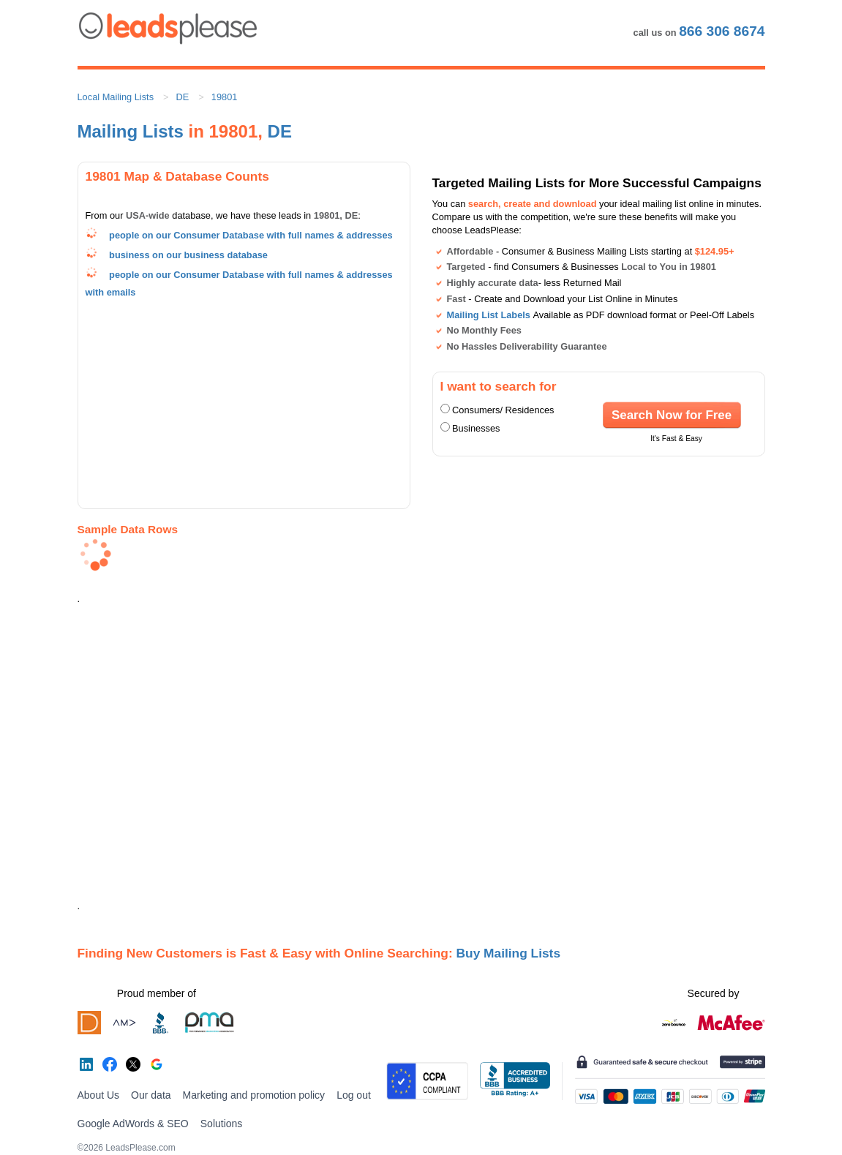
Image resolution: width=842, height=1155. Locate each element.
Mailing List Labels (488, 314)
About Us (99, 1095)
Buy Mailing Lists (508, 953)
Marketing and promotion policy (254, 1095)
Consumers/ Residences (503, 410)
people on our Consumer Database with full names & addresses (251, 235)
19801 (224, 96)
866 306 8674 (721, 31)
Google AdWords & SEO (133, 1123)
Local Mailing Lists (116, 96)
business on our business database (188, 254)
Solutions (221, 1123)
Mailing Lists (131, 131)
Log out (354, 1095)
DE (182, 96)
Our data (150, 1095)
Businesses (476, 428)
